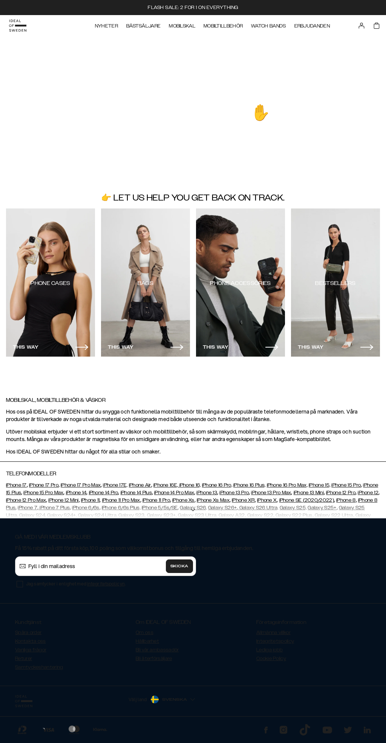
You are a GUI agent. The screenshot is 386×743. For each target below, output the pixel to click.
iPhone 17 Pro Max (81, 485)
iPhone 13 (206, 492)
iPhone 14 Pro (103, 492)
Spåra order (28, 632)
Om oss (144, 632)
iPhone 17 (16, 485)
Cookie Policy (271, 658)
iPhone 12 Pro (340, 492)
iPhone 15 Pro (346, 485)
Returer (23, 658)
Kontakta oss (30, 641)
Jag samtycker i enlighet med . (76, 584)
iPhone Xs (183, 500)
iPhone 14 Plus (136, 492)
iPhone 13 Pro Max (271, 492)
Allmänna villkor (273, 632)
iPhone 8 (345, 500)
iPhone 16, (190, 485)
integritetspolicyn (106, 584)
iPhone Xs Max (213, 500)
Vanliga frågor (30, 650)
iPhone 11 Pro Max (121, 500)
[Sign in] (361, 25)
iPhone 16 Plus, (249, 485)
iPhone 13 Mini (309, 492)
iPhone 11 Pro (156, 500)
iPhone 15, (319, 485)
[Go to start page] (17, 26)
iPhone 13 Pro (234, 492)
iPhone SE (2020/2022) (306, 500)
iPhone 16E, (166, 485)
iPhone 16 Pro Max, (287, 485)
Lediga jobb (269, 650)
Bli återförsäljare (154, 658)
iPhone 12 (368, 492)
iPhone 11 (90, 500)
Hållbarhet (147, 641)
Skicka (179, 566)
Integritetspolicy (275, 641)
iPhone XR (243, 500)
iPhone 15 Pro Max (43, 492)
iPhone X (267, 500)
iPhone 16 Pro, (217, 485)
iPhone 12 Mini (63, 500)
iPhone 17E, (115, 485)
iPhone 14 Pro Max (174, 492)
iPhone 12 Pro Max (26, 500)
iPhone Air (140, 485)
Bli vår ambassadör (157, 650)
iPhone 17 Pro (43, 485)
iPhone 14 (76, 492)
